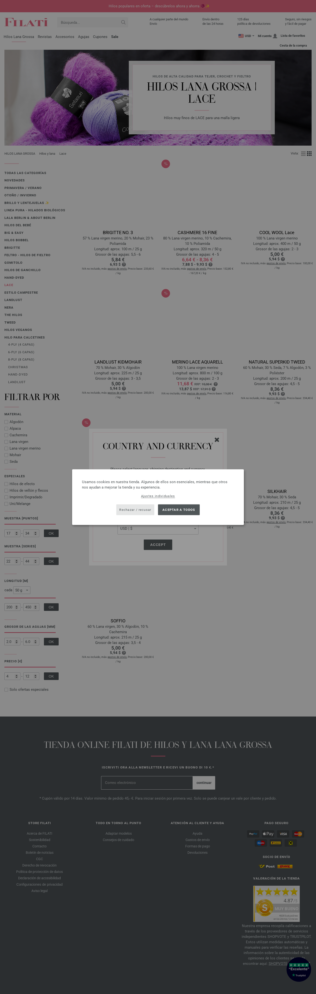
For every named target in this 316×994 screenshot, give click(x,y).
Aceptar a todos (178, 510)
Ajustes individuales (158, 496)
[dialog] (158, 497)
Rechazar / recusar (135, 510)
